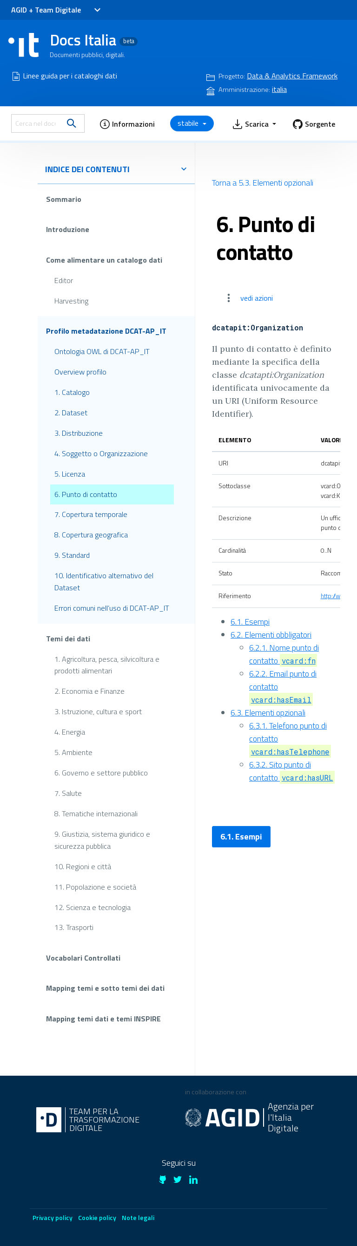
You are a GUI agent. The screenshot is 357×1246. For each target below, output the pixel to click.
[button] (127, 123)
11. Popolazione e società (95, 886)
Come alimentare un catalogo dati (104, 259)
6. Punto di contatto (85, 493)
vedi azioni (256, 297)
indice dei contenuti (116, 169)
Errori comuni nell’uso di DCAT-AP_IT (111, 607)
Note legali (138, 1217)
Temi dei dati (68, 638)
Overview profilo (80, 371)
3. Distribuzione (78, 433)
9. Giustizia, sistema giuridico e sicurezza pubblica (102, 840)
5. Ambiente (73, 752)
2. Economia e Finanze (89, 691)
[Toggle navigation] (97, 10)
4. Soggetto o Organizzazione (101, 452)
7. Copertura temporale (90, 514)
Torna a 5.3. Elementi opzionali (262, 182)
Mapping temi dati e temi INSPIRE (103, 1018)
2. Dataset (70, 412)
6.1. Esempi (250, 621)
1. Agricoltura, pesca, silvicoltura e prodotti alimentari (106, 664)
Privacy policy (53, 1217)
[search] (71, 123)
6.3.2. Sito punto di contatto (292, 771)
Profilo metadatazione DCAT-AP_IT (106, 330)
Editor (63, 279)
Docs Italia (94, 40)
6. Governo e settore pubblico (101, 772)
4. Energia (69, 731)
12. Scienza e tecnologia (92, 906)
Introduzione (67, 229)
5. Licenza (69, 473)
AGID (19, 9)
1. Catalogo (72, 392)
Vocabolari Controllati (83, 957)
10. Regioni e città (82, 866)
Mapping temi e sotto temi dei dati (105, 988)
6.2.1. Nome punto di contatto (284, 654)
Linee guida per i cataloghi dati (70, 75)
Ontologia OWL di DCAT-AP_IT (102, 351)
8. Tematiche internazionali (96, 813)
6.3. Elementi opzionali (268, 712)
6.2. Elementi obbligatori (271, 634)
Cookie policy (97, 1217)
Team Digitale (58, 9)
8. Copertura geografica (91, 534)
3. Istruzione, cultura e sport (98, 711)
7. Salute (68, 793)
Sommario (63, 199)
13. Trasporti (73, 927)
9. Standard (72, 555)
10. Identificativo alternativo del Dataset (103, 581)
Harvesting (71, 300)
